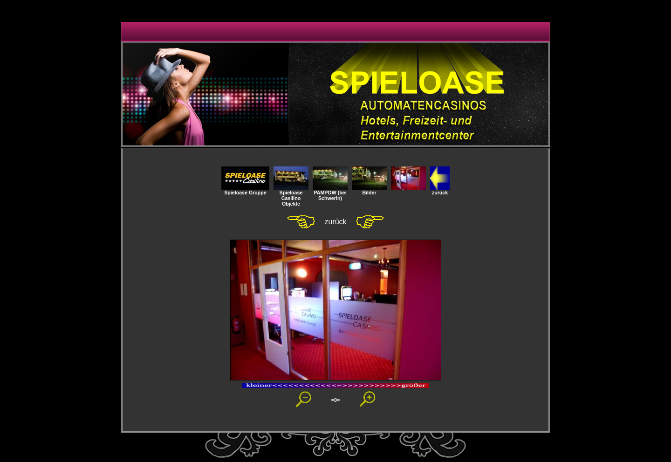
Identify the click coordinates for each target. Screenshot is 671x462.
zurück (440, 190)
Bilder (369, 190)
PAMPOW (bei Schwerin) (330, 193)
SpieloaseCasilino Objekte (291, 196)
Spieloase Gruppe (245, 190)
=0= (335, 400)
